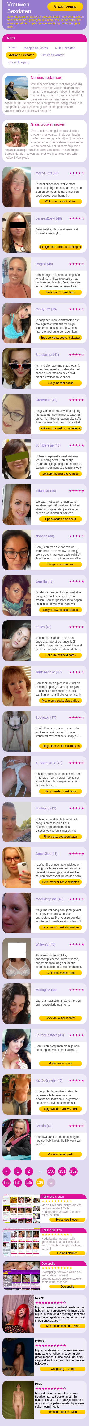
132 (73, 1171)
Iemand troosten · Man (62, 1412)
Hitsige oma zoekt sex (60, 564)
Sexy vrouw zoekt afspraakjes (61, 927)
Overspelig (67, 1286)
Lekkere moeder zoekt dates (60, 473)
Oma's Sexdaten (52, 55)
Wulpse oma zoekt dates (60, 201)
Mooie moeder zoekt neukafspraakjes (61, 1155)
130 (51, 1171)
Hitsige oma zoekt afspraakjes (61, 746)
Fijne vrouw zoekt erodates (60, 836)
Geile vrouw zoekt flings (61, 292)
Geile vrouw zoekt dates (60, 655)
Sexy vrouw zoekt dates (61, 1018)
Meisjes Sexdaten (36, 48)
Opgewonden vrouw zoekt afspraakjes (60, 1109)
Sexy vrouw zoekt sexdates (60, 610)
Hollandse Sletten (67, 1219)
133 (6, 1183)
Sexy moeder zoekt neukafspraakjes (60, 383)
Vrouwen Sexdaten (21, 55)
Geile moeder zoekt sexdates (60, 882)
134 (17, 1183)
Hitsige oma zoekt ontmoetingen (60, 247)
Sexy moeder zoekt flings (60, 791)
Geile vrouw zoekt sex (60, 972)
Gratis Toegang (65, 6)
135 (29, 1183)
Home (12, 47)
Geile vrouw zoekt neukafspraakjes (60, 1064)
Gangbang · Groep (62, 1369)
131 (62, 1171)
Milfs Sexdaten (65, 48)
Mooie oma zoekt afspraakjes (60, 700)
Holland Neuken (67, 1253)
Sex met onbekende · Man (62, 1326)
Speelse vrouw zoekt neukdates (60, 337)
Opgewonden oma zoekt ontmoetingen (60, 519)
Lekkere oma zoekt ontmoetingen (60, 428)
